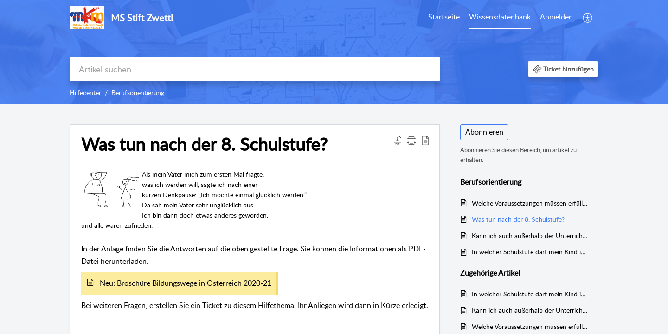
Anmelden (556, 17)
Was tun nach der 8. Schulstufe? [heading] (204, 144)
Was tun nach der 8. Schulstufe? (518, 219)
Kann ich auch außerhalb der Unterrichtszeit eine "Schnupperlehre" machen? (530, 235)
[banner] (334, 52)
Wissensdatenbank (500, 17)
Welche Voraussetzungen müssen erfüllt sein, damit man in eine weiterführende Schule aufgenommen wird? (530, 203)
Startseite (444, 17)
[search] (255, 69)
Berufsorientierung (137, 92)
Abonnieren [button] (484, 132)
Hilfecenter (85, 92)
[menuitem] (444, 17)
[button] (588, 17)
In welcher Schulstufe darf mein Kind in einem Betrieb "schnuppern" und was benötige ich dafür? (530, 251)
